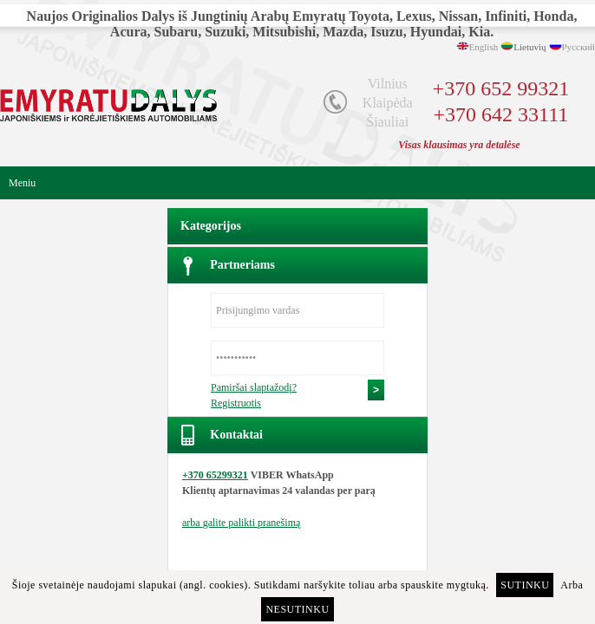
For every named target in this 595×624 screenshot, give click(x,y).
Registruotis (236, 403)
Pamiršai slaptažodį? (254, 387)
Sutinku (524, 585)
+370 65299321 (215, 475)
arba (241, 523)
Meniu (22, 183)
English (484, 47)
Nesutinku (297, 609)
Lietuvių (529, 47)
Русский (579, 47)
